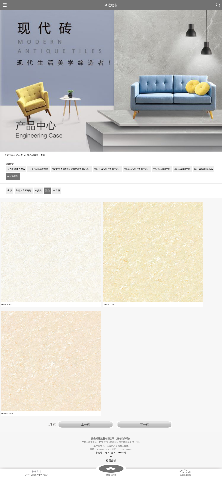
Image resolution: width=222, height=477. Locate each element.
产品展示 (20, 155)
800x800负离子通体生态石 (136, 169)
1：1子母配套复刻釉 (38, 169)
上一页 (85, 424)
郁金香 (56, 190)
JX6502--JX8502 (109, 305)
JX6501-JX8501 (6, 305)
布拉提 (38, 190)
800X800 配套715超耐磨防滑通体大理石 (71, 169)
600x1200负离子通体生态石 (107, 169)
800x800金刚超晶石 (203, 169)
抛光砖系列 (32, 155)
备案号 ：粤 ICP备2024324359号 (111, 452)
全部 (9, 190)
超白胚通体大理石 (16, 169)
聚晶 (43, 155)
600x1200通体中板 (161, 169)
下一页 (144, 424)
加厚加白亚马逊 (23, 190)
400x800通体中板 (182, 169)
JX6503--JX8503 (7, 413)
